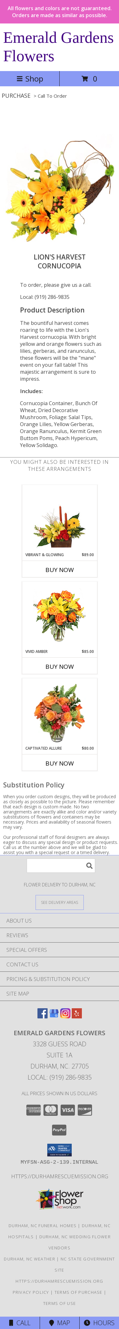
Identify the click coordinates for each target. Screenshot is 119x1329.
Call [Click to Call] (19, 1323)
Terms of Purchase (78, 1292)
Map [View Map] (59, 1323)
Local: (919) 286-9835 (44, 296)
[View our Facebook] (42, 1016)
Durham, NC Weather (29, 1259)
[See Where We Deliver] (60, 902)
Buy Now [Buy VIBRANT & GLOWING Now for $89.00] (59, 570)
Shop (30, 78)
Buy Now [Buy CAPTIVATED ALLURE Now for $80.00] (59, 763)
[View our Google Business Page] (54, 1016)
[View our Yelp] (77, 1016)
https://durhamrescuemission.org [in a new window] (59, 1176)
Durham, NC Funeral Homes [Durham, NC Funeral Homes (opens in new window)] (42, 1225)
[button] (59, 1150)
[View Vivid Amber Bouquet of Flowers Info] (59, 615)
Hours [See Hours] (99, 1323)
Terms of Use (59, 1303)
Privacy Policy (31, 1292)
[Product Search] (61, 866)
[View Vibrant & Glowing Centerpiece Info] (59, 518)
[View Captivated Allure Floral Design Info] (59, 712)
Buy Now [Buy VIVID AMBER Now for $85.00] (59, 666)
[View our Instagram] (65, 1016)
